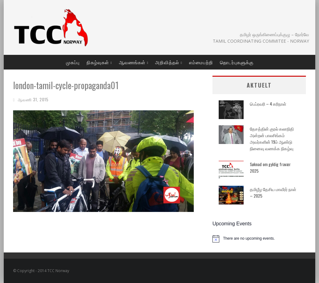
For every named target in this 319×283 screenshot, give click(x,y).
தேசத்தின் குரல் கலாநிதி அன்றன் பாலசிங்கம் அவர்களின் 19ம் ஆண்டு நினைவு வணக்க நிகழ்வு (272, 138)
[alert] (259, 238)
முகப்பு (73, 62)
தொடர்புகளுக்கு (237, 62)
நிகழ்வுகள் (98, 62)
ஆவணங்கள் (132, 62)
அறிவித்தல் (167, 62)
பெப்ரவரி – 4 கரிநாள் (268, 103)
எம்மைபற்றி (201, 62)
